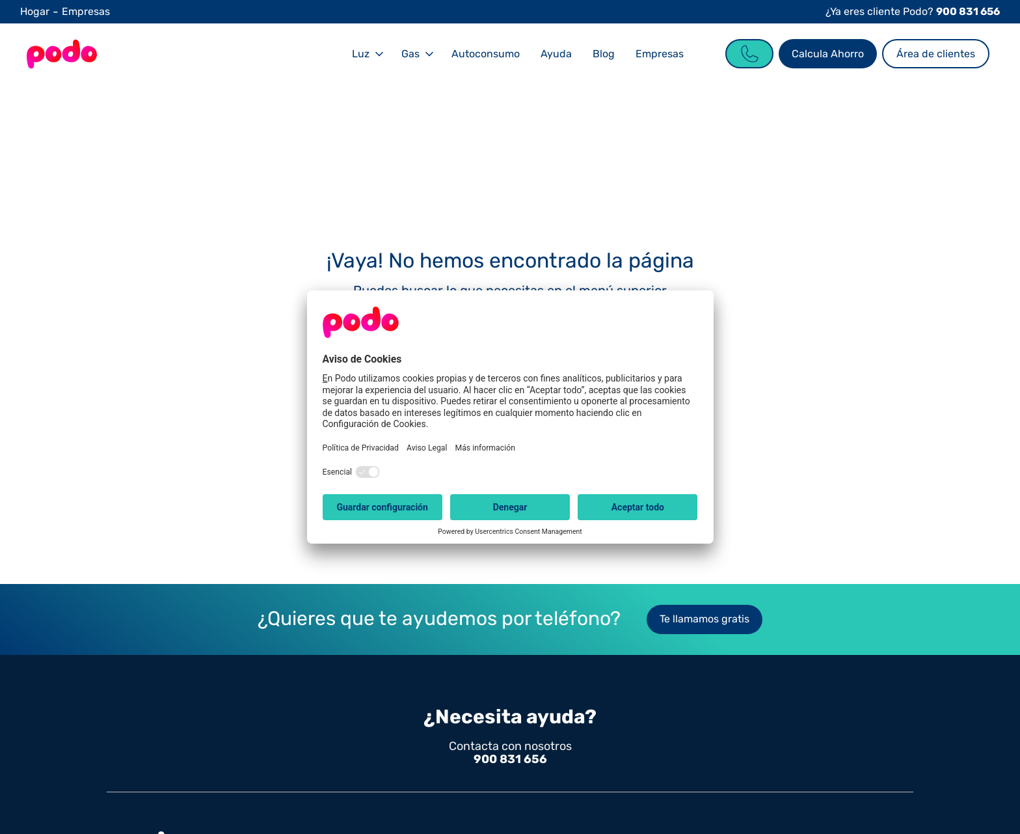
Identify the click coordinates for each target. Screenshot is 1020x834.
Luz (360, 53)
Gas (410, 53)
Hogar (34, 11)
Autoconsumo (485, 54)
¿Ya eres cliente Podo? (912, 11)
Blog (604, 54)
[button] (366, 53)
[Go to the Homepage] (61, 54)
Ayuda (556, 54)
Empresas (86, 11)
